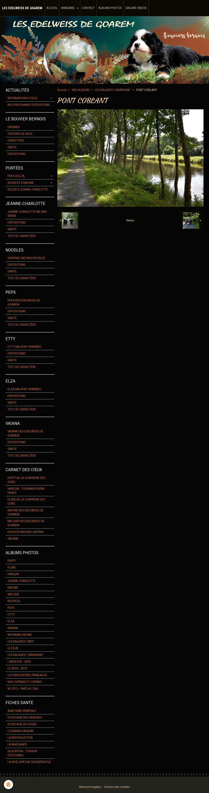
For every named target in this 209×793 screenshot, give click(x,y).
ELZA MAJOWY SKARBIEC (24, 389)
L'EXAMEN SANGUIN (20, 731)
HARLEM (13, 574)
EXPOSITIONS (17, 154)
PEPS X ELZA (16, 176)
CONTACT (88, 8)
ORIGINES (14, 127)
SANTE (12, 147)
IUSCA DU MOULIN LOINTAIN (25, 532)
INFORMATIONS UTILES (23, 98)
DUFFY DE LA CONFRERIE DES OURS (26, 480)
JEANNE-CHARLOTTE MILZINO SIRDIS (27, 213)
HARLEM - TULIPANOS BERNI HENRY (26, 490)
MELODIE (13, 594)
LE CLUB (13, 648)
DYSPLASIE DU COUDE (22, 724)
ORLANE (13, 538)
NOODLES (14, 601)
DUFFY (12, 560)
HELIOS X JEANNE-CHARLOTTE (28, 189)
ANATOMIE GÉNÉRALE (22, 710)
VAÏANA (13, 628)
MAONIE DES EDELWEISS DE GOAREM (25, 512)
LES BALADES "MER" (21, 641)
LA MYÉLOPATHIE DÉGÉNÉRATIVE (29, 762)
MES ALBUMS (81, 90)
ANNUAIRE (68, 8)
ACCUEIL (52, 8)
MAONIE (13, 587)
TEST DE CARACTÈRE (22, 236)
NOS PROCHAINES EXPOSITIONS (29, 104)
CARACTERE (16, 140)
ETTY (11, 614)
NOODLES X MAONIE (21, 182)
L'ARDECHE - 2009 (19, 661)
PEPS (11, 607)
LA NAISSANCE (17, 744)
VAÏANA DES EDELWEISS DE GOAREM (25, 433)
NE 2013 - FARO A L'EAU (23, 688)
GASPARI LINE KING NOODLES (26, 258)
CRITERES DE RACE (20, 133)
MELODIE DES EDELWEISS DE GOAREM (26, 523)
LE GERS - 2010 (17, 668)
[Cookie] (8, 784)
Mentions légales (90, 787)
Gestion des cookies (117, 787)
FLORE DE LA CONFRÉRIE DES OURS (26, 501)
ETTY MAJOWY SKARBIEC (25, 346)
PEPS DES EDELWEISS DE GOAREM (24, 302)
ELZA (11, 621)
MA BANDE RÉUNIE (20, 634)
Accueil (62, 90)
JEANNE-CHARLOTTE (22, 581)
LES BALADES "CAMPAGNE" (113, 90)
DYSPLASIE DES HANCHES (25, 717)
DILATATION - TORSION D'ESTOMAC (22, 753)
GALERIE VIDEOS (136, 8)
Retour (130, 220)
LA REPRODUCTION (20, 737)
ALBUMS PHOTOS (110, 8)
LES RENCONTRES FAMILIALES (27, 675)
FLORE (12, 567)
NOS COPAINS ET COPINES (25, 681)
